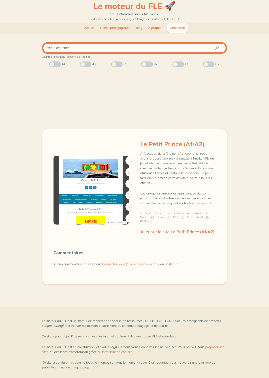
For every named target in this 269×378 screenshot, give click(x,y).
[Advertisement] (134, 98)
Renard (146, 221)
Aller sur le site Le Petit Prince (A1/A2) (177, 232)
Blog (139, 28)
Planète (147, 217)
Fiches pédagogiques (115, 28)
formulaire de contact (117, 352)
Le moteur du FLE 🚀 (134, 6)
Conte (146, 213)
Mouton (201, 213)
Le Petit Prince (182, 213)
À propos (154, 28)
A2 (130, 207)
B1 (130, 195)
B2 (130, 184)
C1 (130, 172)
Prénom (163, 217)
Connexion (177, 28)
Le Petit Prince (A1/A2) (172, 144)
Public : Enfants (198, 217)
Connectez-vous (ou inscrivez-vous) (127, 264)
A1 (130, 218)
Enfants (162, 213)
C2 (130, 160)
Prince (178, 217)
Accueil (89, 28)
